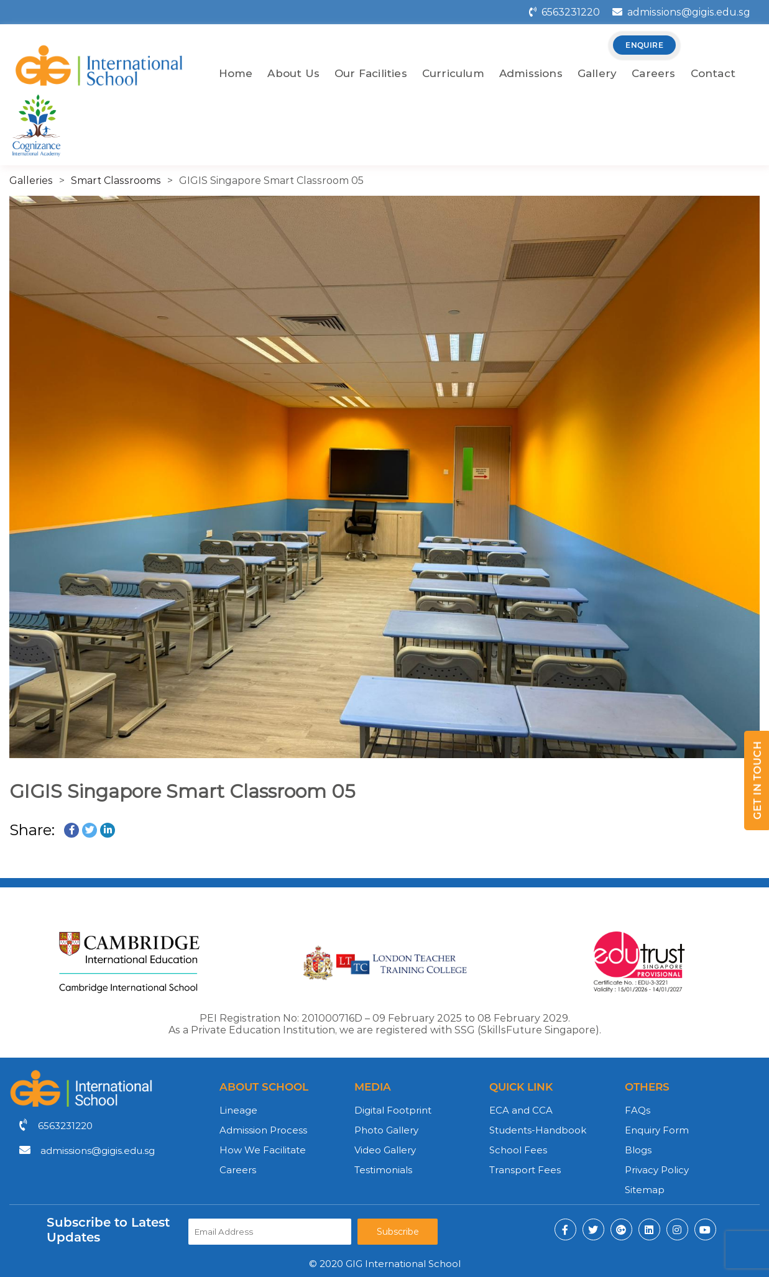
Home (236, 73)
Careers (653, 73)
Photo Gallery (386, 1130)
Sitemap (645, 1190)
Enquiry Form (657, 1130)
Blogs (638, 1150)
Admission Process (263, 1130)
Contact (713, 73)
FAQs (637, 1110)
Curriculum (453, 73)
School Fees (518, 1150)
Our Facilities (370, 73)
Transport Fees (525, 1170)
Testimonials (383, 1170)
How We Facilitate (262, 1150)
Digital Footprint (392, 1110)
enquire (644, 45)
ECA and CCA (521, 1110)
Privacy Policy (657, 1170)
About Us (293, 73)
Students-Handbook (537, 1130)
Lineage (238, 1110)
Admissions (531, 73)
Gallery (597, 73)
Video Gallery (385, 1150)
